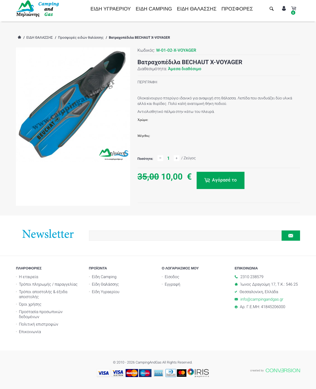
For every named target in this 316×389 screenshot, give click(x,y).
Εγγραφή (172, 284)
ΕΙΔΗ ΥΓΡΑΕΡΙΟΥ (110, 9)
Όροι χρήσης (30, 304)
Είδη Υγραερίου (106, 291)
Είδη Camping (104, 276)
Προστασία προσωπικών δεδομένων (41, 314)
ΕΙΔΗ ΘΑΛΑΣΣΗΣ (197, 9)
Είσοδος (172, 276)
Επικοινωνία (30, 331)
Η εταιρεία (28, 276)
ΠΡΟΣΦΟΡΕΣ (237, 9)
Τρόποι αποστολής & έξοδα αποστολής (43, 294)
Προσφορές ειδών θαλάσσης (81, 38)
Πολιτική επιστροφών (38, 324)
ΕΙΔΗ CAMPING (154, 9)
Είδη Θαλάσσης (105, 284)
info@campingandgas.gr (261, 299)
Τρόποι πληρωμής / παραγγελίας (48, 284)
